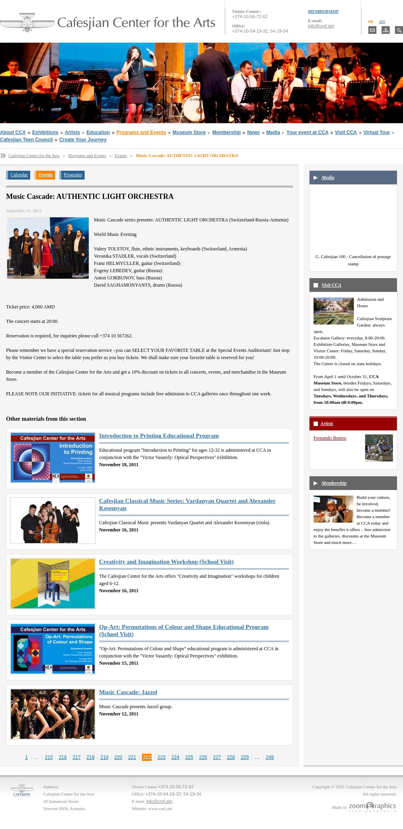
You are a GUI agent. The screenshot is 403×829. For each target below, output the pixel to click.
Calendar (19, 175)
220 (118, 757)
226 (203, 757)
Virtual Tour (377, 132)
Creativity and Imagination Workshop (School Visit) (166, 561)
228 (231, 757)
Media (273, 132)
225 (189, 757)
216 (63, 757)
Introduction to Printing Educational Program (159, 435)
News (253, 132)
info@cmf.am (321, 25)
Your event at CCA (307, 132)
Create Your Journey (82, 140)
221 (132, 757)
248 (270, 757)
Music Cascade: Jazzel (128, 692)
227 (217, 757)
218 (91, 757)
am (382, 21)
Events (121, 155)
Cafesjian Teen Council (26, 140)
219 (104, 757)
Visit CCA (346, 132)
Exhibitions (45, 132)
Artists (72, 132)
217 (77, 757)
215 (49, 757)
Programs (73, 175)
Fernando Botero (330, 438)
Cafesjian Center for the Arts (33, 155)
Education (98, 132)
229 (245, 757)
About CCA (13, 132)
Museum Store (189, 132)
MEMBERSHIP (323, 11)
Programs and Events (141, 132)
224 (175, 757)
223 (162, 757)
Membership (226, 132)
